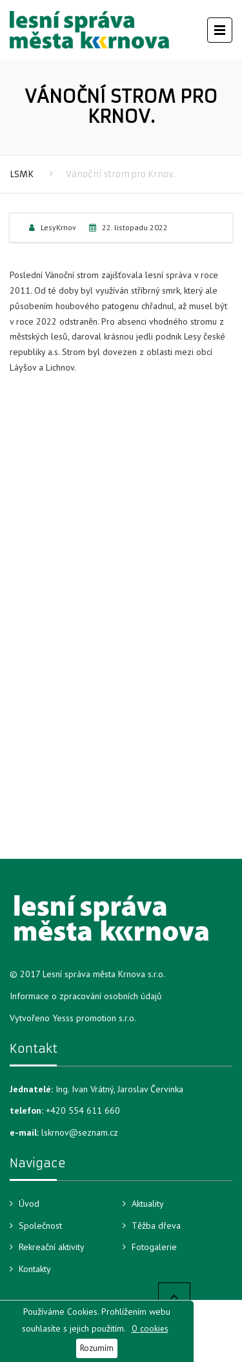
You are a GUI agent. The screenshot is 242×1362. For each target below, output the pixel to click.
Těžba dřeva (156, 1225)
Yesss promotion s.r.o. (94, 1018)
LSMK (22, 174)
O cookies (150, 1328)
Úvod (29, 1203)
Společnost (40, 1225)
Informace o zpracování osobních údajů (86, 996)
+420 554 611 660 (83, 1110)
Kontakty (35, 1269)
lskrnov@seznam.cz (79, 1132)
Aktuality (148, 1203)
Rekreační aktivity (52, 1247)
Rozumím (97, 1348)
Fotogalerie (154, 1247)
